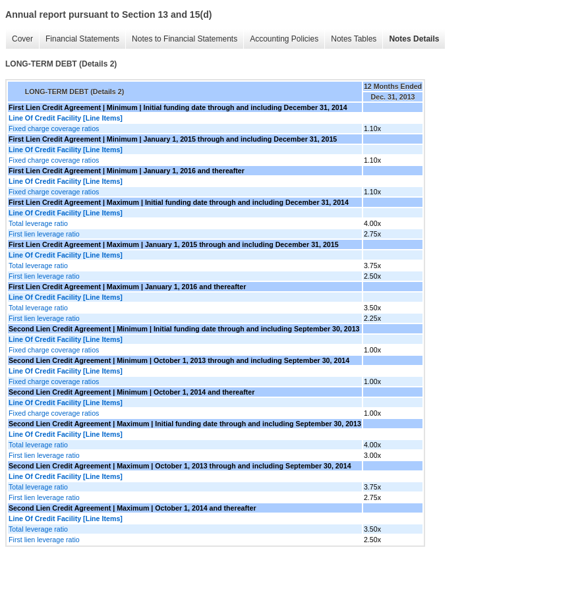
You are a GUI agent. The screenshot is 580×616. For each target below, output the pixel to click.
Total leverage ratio (38, 223)
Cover (22, 38)
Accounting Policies (284, 38)
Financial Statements (82, 38)
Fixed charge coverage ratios (54, 128)
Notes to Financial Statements (184, 38)
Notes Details (414, 38)
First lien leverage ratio (44, 234)
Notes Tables (353, 38)
